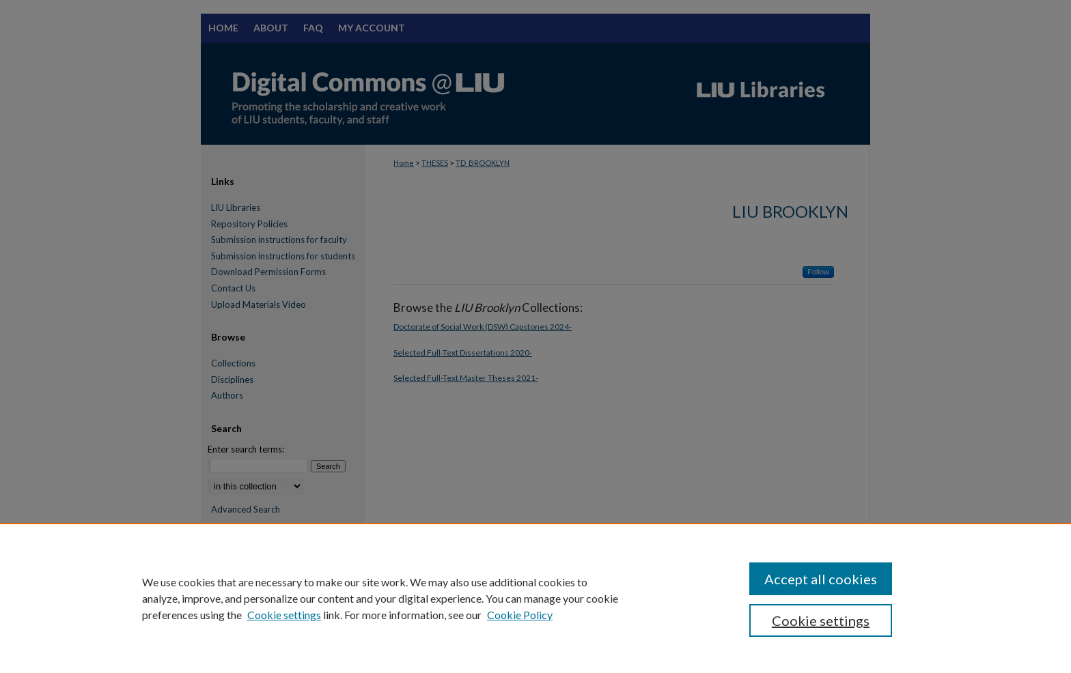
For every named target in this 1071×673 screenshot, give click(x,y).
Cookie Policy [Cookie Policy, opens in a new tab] (520, 614)
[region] (535, 598)
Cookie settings (284, 614)
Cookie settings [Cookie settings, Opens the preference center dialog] (821, 620)
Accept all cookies (820, 579)
